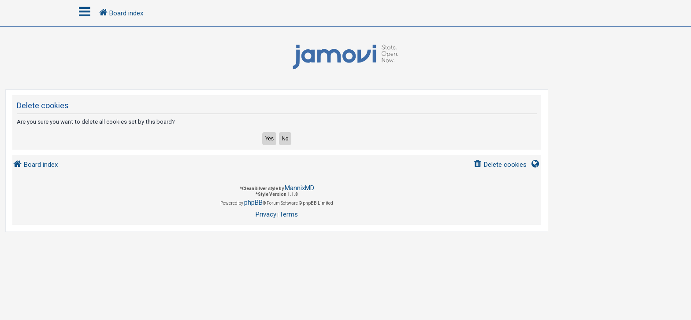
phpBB (253, 202)
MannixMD (299, 188)
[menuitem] (500, 164)
